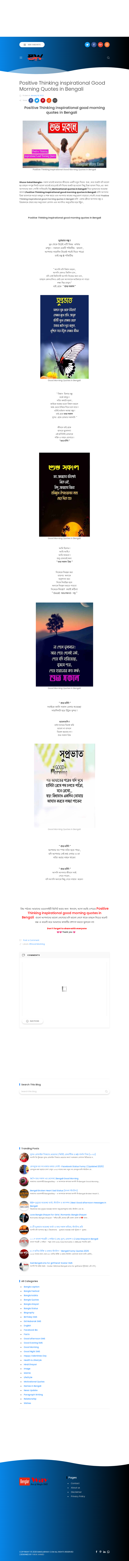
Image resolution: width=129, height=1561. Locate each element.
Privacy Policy (78, 1496)
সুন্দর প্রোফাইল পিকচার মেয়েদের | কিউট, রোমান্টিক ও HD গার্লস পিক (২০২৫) (63, 1154)
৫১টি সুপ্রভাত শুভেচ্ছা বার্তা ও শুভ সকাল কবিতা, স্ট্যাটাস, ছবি (56, 1226)
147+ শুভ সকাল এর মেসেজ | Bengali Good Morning (54, 1178)
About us (75, 1487)
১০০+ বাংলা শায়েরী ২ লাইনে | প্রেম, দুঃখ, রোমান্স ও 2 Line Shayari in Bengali (64, 1238)
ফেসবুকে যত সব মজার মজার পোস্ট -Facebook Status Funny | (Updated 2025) (67, 1166)
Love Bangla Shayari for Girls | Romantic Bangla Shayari (58, 1214)
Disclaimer (76, 1492)
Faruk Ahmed (38, 1554)
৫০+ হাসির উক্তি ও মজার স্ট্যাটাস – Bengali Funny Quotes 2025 (59, 1250)
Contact (75, 1483)
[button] (31, 100)
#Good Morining (37, 944)
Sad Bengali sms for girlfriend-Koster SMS (51, 1263)
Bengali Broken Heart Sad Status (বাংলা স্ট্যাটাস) (54, 1190)
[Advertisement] (63, 18)
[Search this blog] (64, 1091)
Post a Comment (31, 940)
